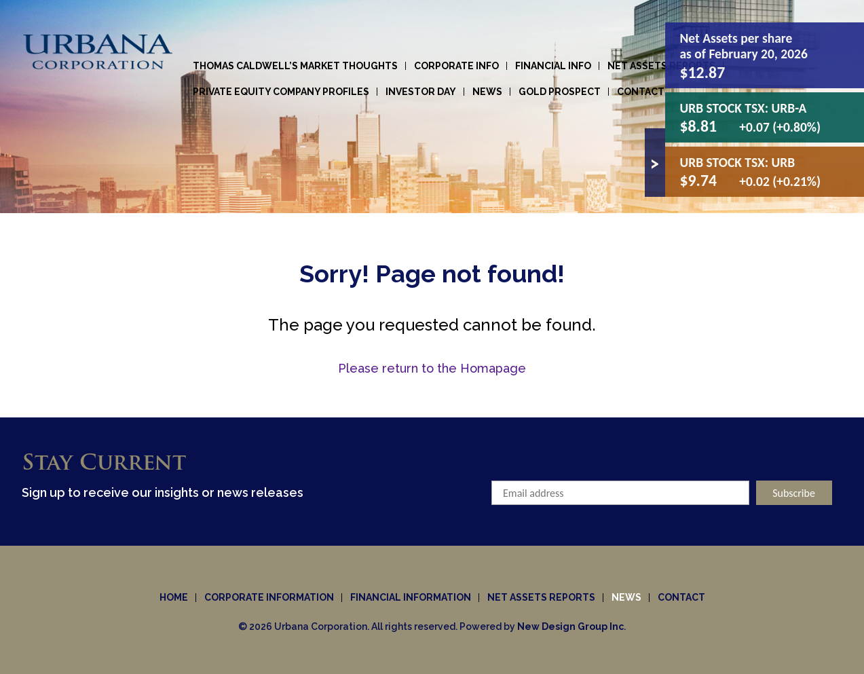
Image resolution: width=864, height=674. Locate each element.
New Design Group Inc (570, 626)
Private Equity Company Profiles (281, 91)
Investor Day (421, 91)
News (487, 91)
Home (173, 597)
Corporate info (456, 65)
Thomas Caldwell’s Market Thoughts (295, 65)
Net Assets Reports (661, 65)
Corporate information (269, 597)
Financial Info (553, 65)
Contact (640, 91)
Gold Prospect (560, 91)
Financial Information (410, 597)
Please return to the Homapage (432, 368)
